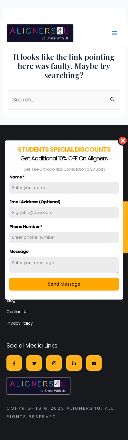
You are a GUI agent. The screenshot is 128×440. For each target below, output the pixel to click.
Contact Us (17, 311)
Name (16, 174)
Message (18, 248)
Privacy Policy (19, 323)
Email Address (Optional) (34, 199)
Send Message (64, 281)
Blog (10, 300)
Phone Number (25, 223)
